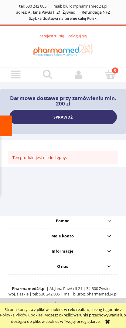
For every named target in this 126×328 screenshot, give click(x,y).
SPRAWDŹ (63, 117)
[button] (16, 74)
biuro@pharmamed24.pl (85, 6)
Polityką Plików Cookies (21, 315)
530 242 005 (36, 6)
